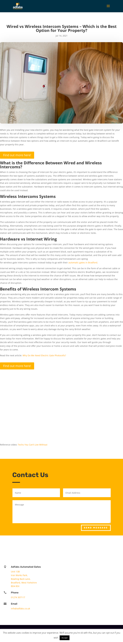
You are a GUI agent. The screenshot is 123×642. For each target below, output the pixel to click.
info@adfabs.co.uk (20, 608)
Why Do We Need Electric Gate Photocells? (44, 355)
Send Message (96, 527)
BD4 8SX (15, 586)
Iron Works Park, (19, 575)
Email (14, 603)
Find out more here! (17, 155)
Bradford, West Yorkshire (24, 582)
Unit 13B (15, 571)
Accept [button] (65, 637)
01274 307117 (18, 597)
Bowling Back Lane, (21, 578)
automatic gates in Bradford (82, 262)
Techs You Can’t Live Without (32, 444)
